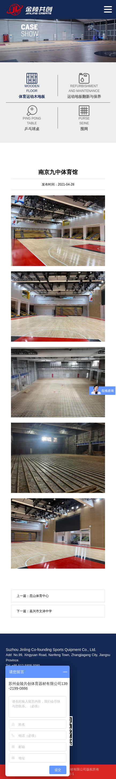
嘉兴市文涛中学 (40, 611)
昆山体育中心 (39, 596)
